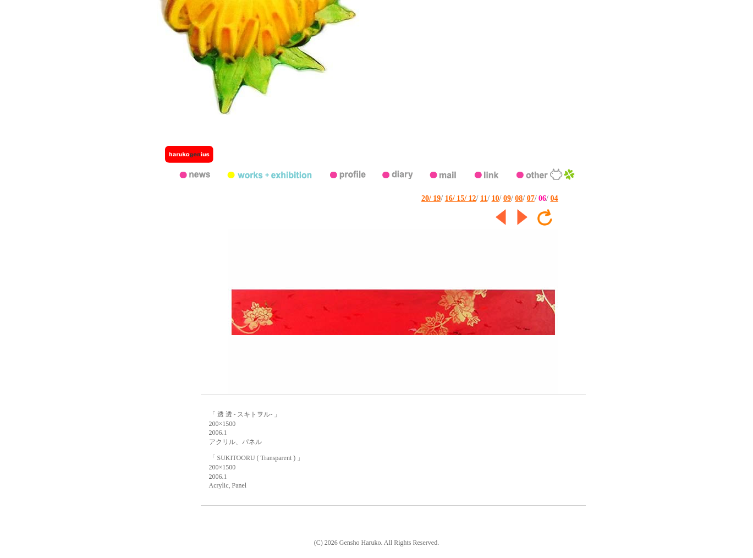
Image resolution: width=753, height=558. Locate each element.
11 (483, 198)
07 (531, 198)
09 (507, 198)
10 (495, 198)
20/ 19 (431, 198)
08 (519, 198)
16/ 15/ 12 (460, 198)
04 (554, 198)
